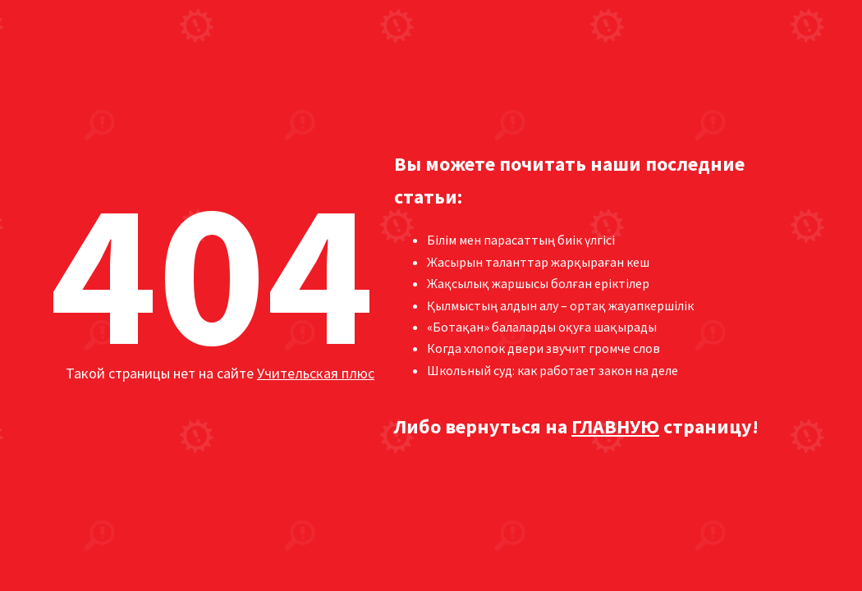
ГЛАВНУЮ (615, 426)
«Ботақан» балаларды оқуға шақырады (542, 326)
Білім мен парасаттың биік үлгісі (521, 239)
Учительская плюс (315, 373)
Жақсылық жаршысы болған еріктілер (538, 283)
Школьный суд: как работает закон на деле (552, 370)
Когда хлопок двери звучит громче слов (543, 348)
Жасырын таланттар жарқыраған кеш (538, 262)
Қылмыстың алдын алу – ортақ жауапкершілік (560, 305)
